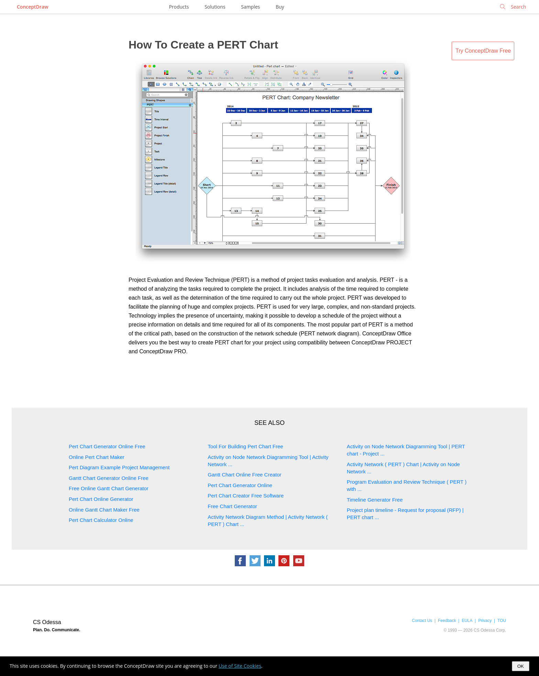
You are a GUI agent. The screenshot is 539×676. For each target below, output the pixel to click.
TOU (501, 620)
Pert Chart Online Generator (101, 499)
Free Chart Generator (232, 506)
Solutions (215, 6)
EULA (467, 620)
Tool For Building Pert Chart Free (245, 446)
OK (520, 666)
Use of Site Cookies (240, 666)
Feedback (447, 620)
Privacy (485, 620)
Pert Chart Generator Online (240, 485)
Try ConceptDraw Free (483, 51)
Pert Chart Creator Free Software (246, 495)
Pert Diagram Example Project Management (119, 467)
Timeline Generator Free (375, 500)
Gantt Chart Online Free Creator (244, 475)
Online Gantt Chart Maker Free (104, 510)
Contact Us (422, 620)
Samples (250, 6)
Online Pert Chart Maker (96, 457)
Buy (280, 6)
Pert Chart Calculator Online (101, 520)
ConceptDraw (32, 6)
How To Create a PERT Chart (203, 45)
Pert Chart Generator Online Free (107, 446)
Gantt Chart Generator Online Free (108, 478)
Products (179, 6)
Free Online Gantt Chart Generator (108, 488)
